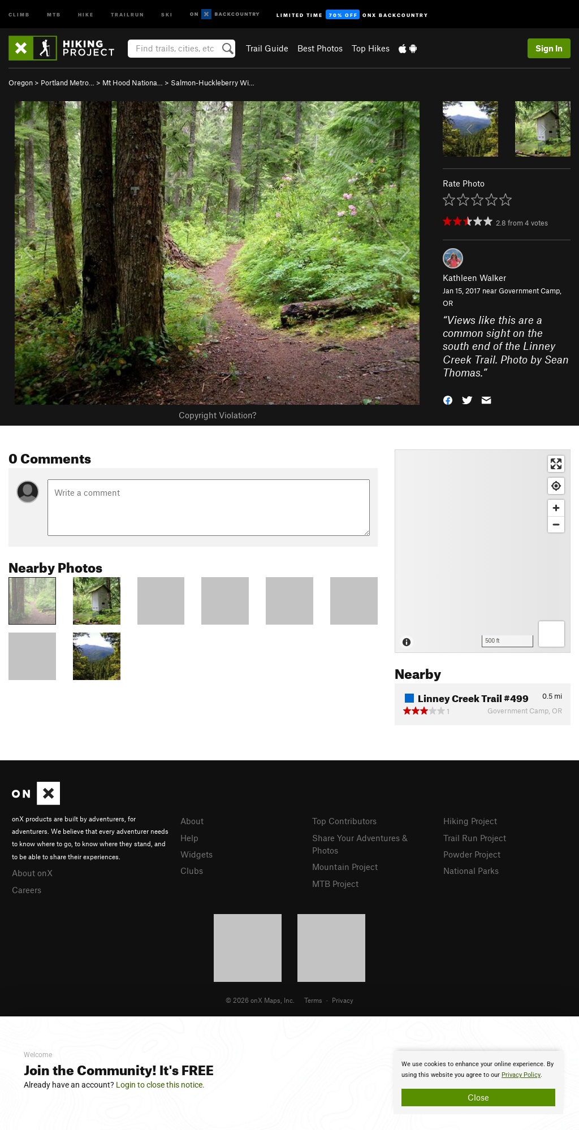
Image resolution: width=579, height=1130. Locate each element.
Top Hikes (371, 48)
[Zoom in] (556, 508)
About (192, 821)
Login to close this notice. (160, 1084)
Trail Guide (267, 48)
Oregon (20, 82)
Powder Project (471, 854)
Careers (26, 890)
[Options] (551, 634)
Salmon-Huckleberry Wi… (212, 82)
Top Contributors (344, 821)
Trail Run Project (474, 838)
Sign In (549, 48)
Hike (86, 14)
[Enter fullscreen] (556, 464)
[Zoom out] (556, 524)
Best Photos (320, 48)
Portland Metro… (67, 82)
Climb (19, 14)
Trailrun (127, 14)
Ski (167, 14)
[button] (448, 398)
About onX (32, 873)
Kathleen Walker (474, 277)
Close (478, 1097)
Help (189, 838)
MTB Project (335, 883)
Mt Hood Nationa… (132, 82)
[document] (478, 1082)
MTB (54, 14)
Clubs (191, 870)
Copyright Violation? (217, 415)
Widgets (196, 854)
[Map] (482, 551)
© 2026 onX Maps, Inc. (260, 1000)
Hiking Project (470, 821)
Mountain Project (345, 866)
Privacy (342, 1000)
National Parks (471, 870)
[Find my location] (556, 486)
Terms (313, 1000)
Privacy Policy (521, 1075)
